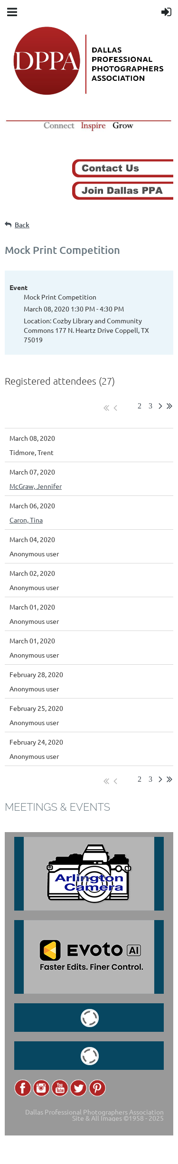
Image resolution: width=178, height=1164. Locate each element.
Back (22, 224)
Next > (160, 408)
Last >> (169, 408)
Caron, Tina (26, 519)
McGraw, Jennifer (35, 486)
